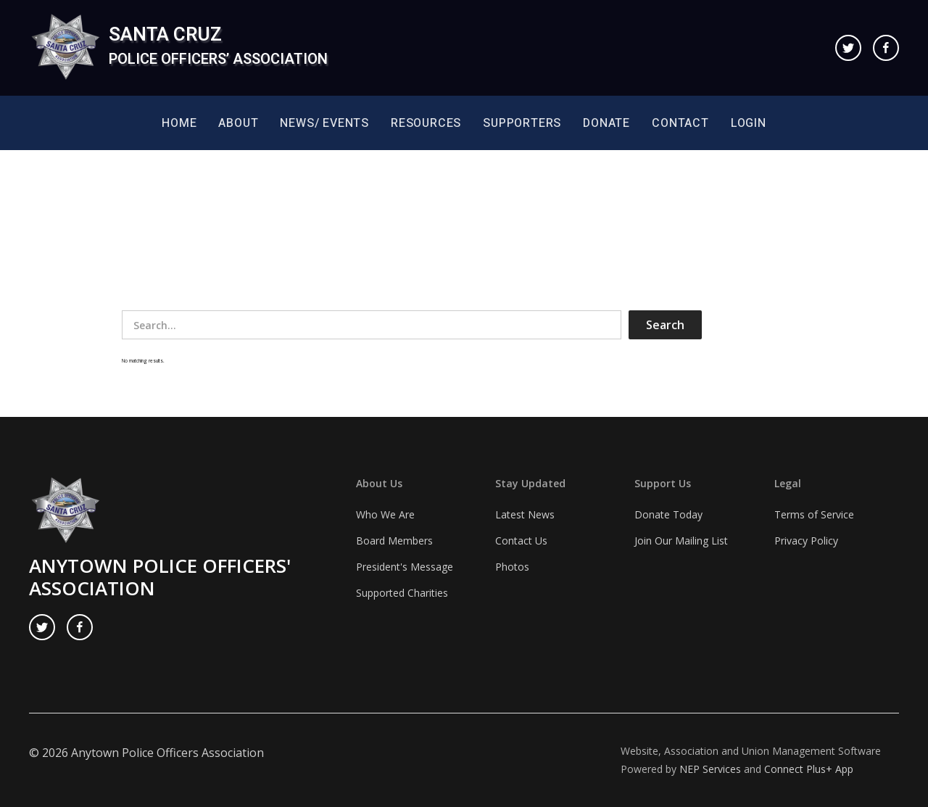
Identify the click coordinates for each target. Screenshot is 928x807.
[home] (178, 48)
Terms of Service (814, 514)
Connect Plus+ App (808, 769)
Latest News (525, 514)
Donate (606, 123)
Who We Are (385, 514)
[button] (238, 123)
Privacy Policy (806, 540)
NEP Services (710, 769)
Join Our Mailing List (681, 540)
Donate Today (668, 514)
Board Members (394, 540)
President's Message (404, 567)
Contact (680, 123)
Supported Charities (402, 593)
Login (748, 123)
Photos (512, 567)
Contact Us (521, 540)
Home (179, 123)
